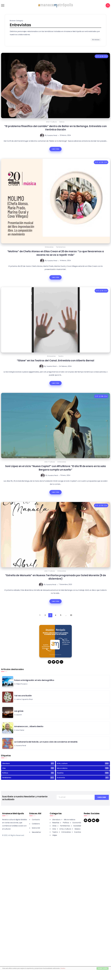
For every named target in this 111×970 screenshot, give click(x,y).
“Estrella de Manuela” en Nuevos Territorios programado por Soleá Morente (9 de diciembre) (55, 577)
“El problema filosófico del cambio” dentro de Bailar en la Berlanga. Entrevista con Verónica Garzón (55, 127)
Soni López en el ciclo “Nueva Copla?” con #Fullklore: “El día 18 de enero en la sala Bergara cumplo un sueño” (55, 467)
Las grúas (19, 711)
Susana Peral (52, 135)
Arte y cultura (51, 122)
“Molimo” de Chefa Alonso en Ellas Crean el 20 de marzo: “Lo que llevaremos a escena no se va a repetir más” (55, 253)
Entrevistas (49, 247)
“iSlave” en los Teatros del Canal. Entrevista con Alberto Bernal (55, 360)
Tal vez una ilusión (23, 695)
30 (71, 615)
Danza (61, 122)
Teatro (60, 356)
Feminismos (60, 247)
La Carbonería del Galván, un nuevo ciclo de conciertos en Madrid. (46, 742)
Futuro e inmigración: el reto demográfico (34, 680)
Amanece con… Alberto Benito (28, 726)
